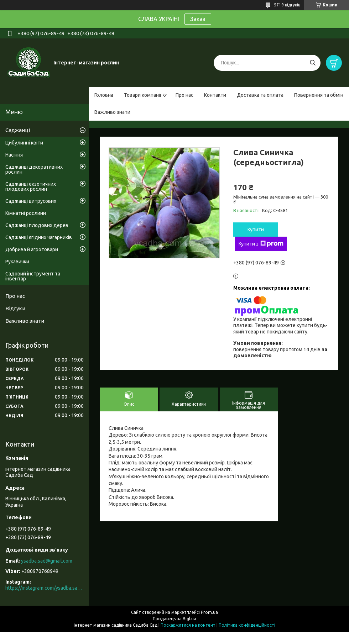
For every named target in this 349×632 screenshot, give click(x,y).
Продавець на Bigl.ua (174, 618)
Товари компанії (142, 95)
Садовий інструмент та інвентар (32, 276)
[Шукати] (312, 63)
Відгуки (15, 308)
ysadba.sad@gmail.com (46, 561)
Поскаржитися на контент (188, 625)
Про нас (184, 95)
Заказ (197, 19)
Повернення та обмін (318, 95)
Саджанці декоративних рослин (34, 169)
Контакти (215, 95)
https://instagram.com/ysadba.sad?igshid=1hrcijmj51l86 (44, 588)
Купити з (261, 244)
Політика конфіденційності (247, 625)
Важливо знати (112, 112)
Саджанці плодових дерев (36, 225)
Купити (256, 229)
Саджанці (17, 130)
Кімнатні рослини (25, 213)
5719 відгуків (287, 4)
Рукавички (17, 261)
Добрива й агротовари (31, 249)
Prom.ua (209, 612)
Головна (103, 95)
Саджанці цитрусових (30, 201)
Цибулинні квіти (24, 143)
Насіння (14, 155)
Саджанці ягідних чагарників (38, 237)
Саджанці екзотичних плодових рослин (30, 186)
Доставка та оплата (260, 95)
